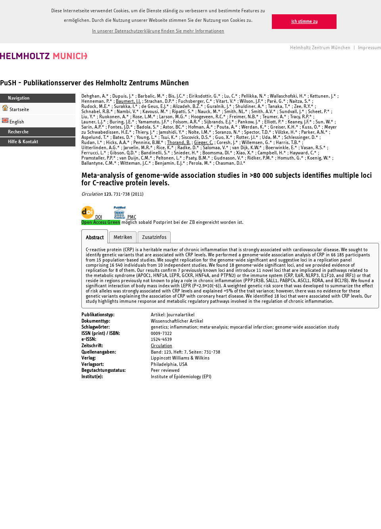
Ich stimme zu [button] (304, 21)
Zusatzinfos (154, 237)
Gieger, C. (203, 142)
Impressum (369, 47)
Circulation (161, 345)
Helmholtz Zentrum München (320, 47)
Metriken (123, 237)
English (13, 121)
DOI (91, 217)
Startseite (15, 108)
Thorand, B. (178, 142)
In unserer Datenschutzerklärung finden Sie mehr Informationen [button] (158, 31)
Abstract (95, 237)
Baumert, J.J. (128, 101)
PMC (124, 217)
